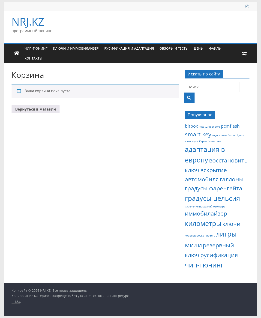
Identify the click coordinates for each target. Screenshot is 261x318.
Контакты (33, 58)
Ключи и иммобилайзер (76, 48)
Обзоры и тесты (173, 48)
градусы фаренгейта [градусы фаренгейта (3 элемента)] (213, 188)
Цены (199, 48)
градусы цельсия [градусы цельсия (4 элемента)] (212, 198)
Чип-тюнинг (36, 48)
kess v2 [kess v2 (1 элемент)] (203, 126)
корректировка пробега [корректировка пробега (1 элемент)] (200, 235)
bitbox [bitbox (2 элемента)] (191, 126)
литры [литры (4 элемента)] (226, 234)
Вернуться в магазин (35, 109)
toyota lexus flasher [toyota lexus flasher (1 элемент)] (224, 135)
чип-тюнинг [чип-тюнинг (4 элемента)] (204, 265)
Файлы (215, 48)
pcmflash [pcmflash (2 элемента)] (230, 126)
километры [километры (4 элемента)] (203, 223)
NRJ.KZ (28, 21)
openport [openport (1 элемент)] (214, 126)
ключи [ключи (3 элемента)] (231, 224)
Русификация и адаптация (129, 48)
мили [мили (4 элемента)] (193, 244)
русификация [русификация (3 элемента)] (219, 255)
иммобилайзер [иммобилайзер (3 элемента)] (206, 213)
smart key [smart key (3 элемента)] (198, 134)
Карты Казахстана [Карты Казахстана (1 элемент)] (210, 141)
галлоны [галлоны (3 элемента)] (231, 179)
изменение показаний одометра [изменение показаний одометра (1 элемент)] (205, 206)
